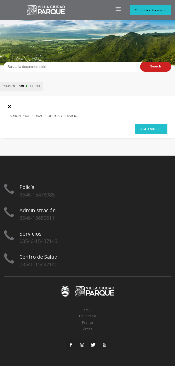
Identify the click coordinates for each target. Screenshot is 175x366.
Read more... (151, 129)
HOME (20, 86)
